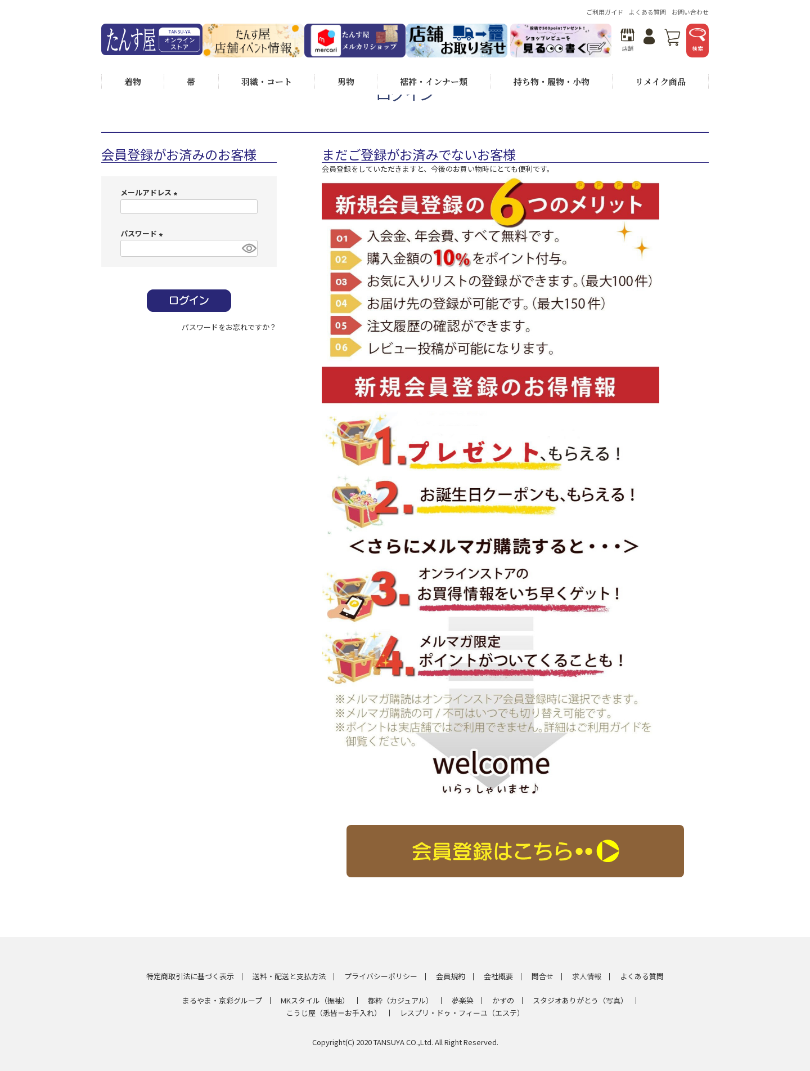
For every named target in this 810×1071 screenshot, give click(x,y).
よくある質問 (647, 11)
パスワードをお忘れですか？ (229, 327)
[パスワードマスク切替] (248, 248)
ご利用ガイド (604, 11)
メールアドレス (150, 192)
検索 (697, 40)
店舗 (627, 40)
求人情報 (586, 976)
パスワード (143, 233)
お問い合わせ (690, 11)
